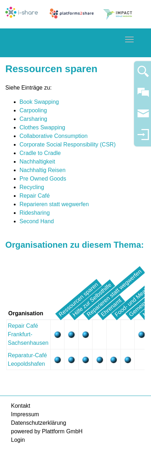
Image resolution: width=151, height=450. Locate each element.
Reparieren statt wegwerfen (54, 204)
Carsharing (33, 119)
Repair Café (34, 196)
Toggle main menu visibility (129, 38)
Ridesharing (34, 213)
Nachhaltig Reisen (42, 170)
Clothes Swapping (42, 127)
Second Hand (36, 221)
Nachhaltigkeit (37, 162)
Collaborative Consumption (53, 136)
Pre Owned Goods (42, 179)
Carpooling (33, 110)
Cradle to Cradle (40, 153)
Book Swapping (39, 102)
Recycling (31, 187)
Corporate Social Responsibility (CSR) (67, 144)
